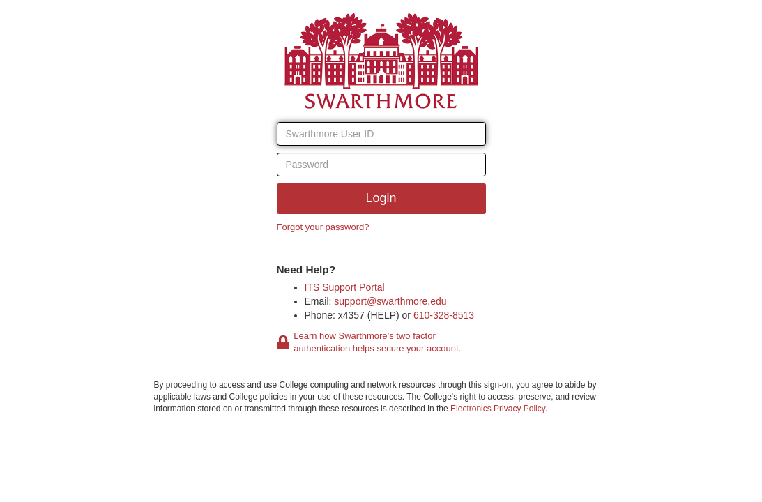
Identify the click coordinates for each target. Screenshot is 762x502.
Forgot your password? (323, 227)
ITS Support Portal (345, 287)
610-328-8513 (443, 315)
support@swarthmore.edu (390, 301)
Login (380, 198)
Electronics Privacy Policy (497, 408)
